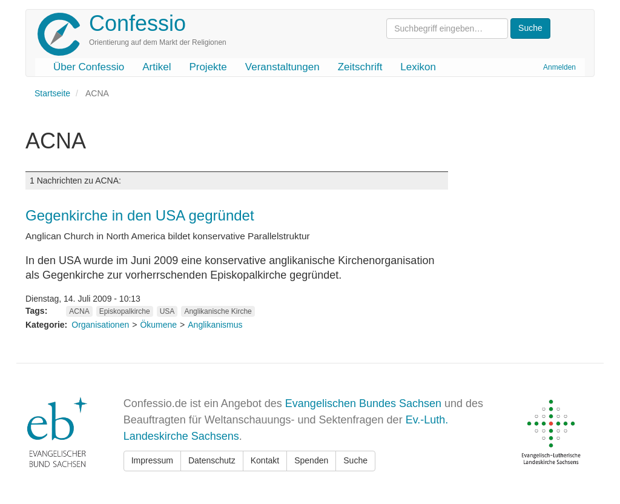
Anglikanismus (215, 325)
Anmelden (559, 67)
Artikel (156, 67)
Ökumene (158, 325)
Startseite (52, 93)
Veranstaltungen (282, 67)
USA (167, 311)
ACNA (79, 311)
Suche (355, 460)
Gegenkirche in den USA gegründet (139, 215)
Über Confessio (88, 67)
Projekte (207, 67)
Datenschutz (212, 460)
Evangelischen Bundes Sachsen (363, 403)
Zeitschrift (360, 67)
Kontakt (265, 460)
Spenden (311, 460)
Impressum (152, 460)
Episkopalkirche (124, 311)
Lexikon (418, 67)
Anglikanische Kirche (217, 311)
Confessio (137, 23)
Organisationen (100, 325)
